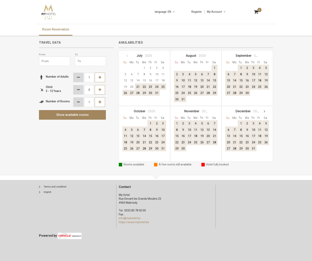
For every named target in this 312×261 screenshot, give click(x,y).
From (42, 54)
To (76, 54)
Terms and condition (55, 186)
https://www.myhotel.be (134, 222)
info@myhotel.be (129, 218)
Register (196, 11)
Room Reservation (55, 29)
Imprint (47, 192)
